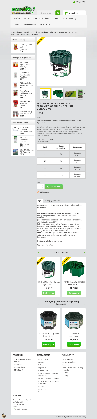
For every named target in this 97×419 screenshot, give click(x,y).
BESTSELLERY (29, 24)
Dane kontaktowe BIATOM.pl (48, 378)
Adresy (65, 373)
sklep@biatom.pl (21, 409)
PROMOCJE (18, 364)
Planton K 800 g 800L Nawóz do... (26, 112)
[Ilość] (39, 186)
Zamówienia (67, 365)
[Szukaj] (48, 12)
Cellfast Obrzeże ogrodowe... (74, 334)
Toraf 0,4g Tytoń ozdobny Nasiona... (26, 47)
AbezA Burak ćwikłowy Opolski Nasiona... (26, 93)
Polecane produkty (20, 122)
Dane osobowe (68, 359)
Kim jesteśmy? (43, 359)
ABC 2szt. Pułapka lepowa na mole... (26, 84)
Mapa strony (42, 389)
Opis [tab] (39, 201)
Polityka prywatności (45, 370)
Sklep (40, 392)
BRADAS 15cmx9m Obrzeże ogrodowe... (49, 283)
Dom (56, 18)
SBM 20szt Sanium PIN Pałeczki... (27, 151)
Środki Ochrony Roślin (36, 18)
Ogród (16, 18)
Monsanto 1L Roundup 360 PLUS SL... (25, 75)
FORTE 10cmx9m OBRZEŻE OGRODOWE (74, 283)
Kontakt (41, 386)
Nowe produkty (18, 40)
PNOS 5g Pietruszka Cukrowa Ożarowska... (25, 140)
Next (83, 252)
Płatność (41, 365)
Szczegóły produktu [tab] (52, 201)
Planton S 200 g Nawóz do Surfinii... (26, 103)
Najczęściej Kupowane (21, 57)
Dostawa (41, 362)
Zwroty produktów (69, 362)
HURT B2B (45, 24)
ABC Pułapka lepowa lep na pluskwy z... (25, 64)
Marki (16, 24)
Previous (38, 252)
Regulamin (42, 368)
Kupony (65, 376)
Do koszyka (53, 186)
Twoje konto (67, 355)
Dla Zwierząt (70, 18)
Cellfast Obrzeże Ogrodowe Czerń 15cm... (49, 334)
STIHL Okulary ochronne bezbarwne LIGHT (26, 129)
